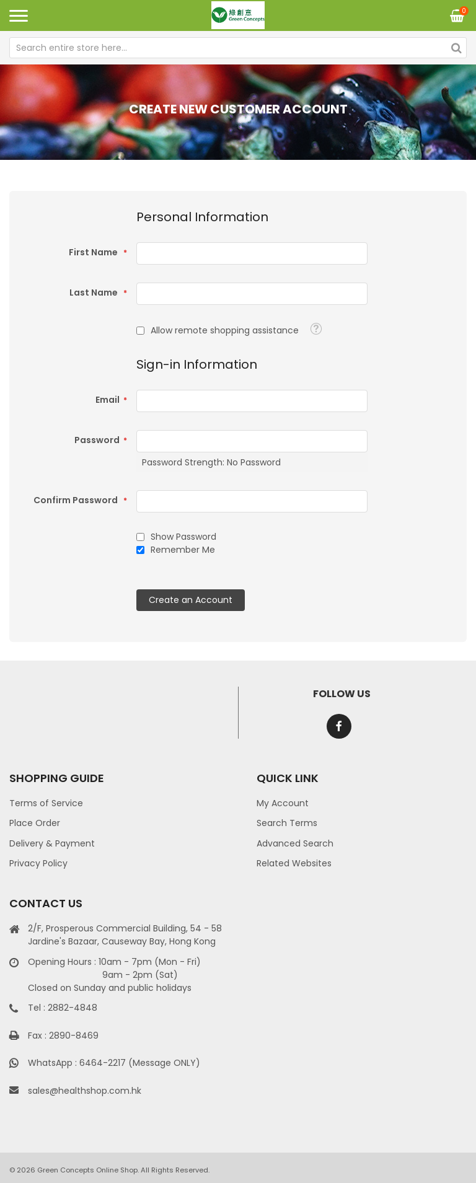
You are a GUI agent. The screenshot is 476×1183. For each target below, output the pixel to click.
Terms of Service (46, 803)
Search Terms (287, 823)
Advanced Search (295, 843)
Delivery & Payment (52, 843)
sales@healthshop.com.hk (84, 1090)
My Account (283, 803)
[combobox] (238, 47)
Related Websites (294, 863)
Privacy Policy (38, 863)
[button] (316, 328)
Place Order (34, 823)
